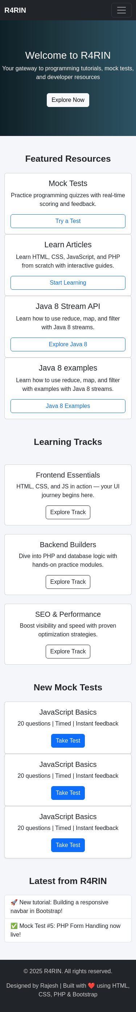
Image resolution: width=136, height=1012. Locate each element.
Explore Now (68, 100)
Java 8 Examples (68, 406)
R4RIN (15, 10)
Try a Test (68, 221)
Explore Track (68, 512)
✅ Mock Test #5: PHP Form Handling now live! (65, 930)
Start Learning (68, 283)
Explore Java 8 (68, 344)
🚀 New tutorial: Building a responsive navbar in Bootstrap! (59, 906)
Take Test (68, 741)
